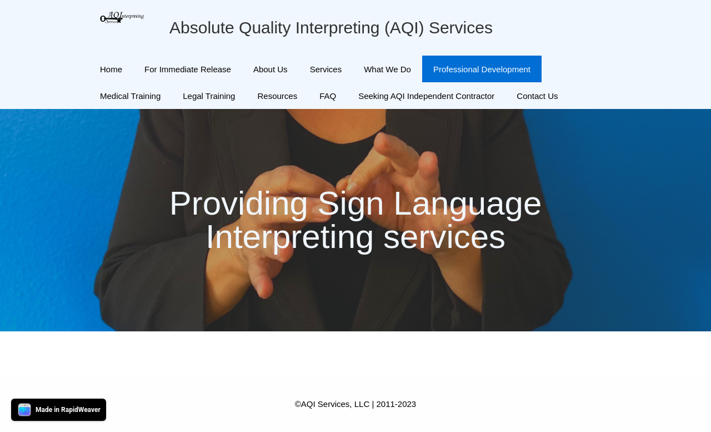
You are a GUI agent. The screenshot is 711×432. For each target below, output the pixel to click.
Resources (277, 96)
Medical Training (130, 96)
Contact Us (537, 96)
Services (326, 69)
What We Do (387, 69)
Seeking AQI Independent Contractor (426, 96)
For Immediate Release (187, 69)
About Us (270, 69)
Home (111, 69)
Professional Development (481, 69)
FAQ (327, 96)
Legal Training (209, 96)
